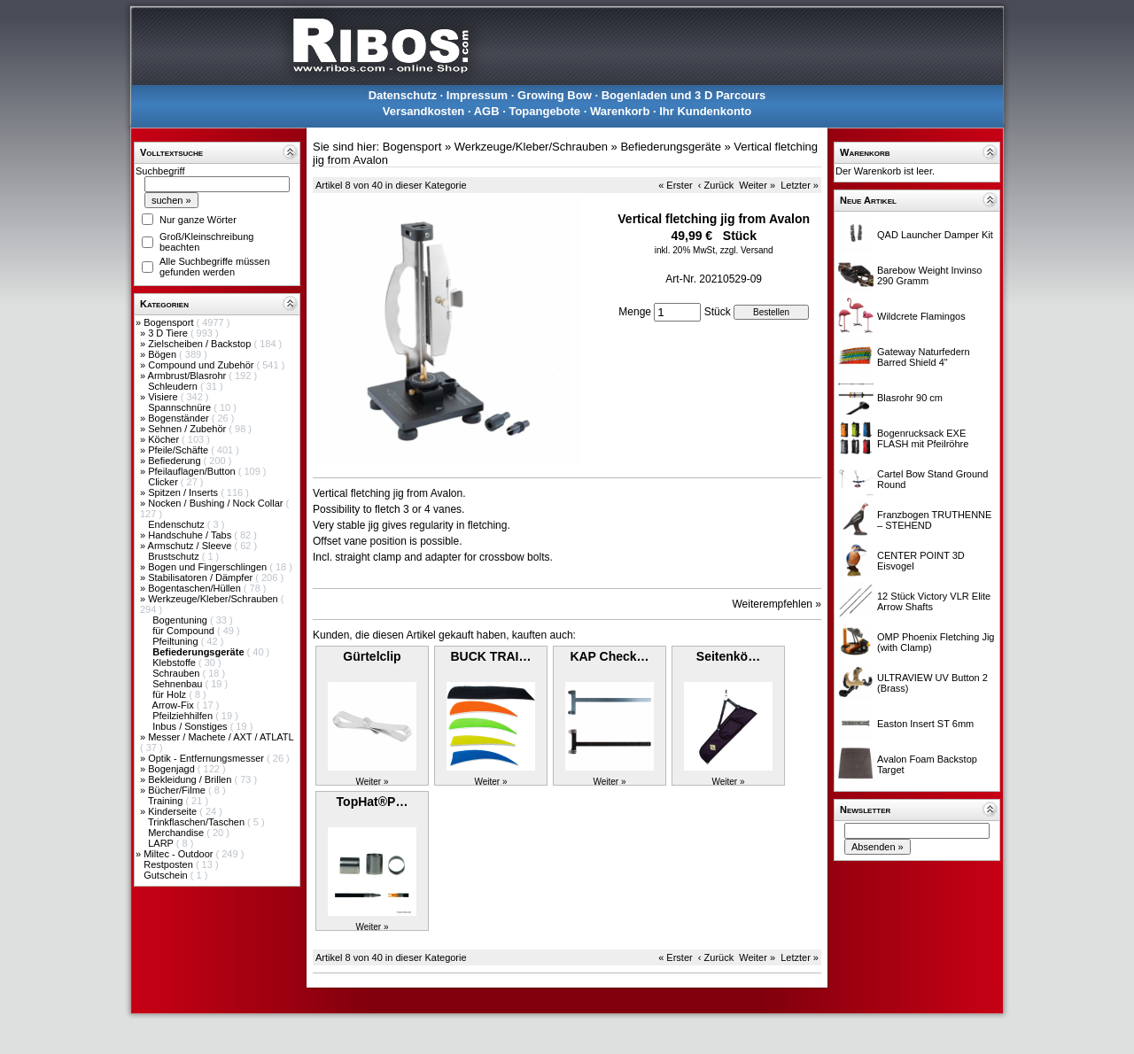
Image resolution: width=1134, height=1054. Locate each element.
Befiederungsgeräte (670, 146)
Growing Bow (554, 95)
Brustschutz (175, 556)
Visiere (164, 396)
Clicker (164, 482)
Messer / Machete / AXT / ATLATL (220, 737)
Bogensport (170, 322)
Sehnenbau (178, 683)
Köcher (165, 439)
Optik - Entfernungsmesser (207, 758)
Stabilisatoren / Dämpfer (201, 577)
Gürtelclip (371, 656)
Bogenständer (180, 418)
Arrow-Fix (174, 705)
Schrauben (177, 673)
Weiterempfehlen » (777, 604)
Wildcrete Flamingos (921, 316)
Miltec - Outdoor (179, 854)
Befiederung (175, 460)
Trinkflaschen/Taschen (197, 822)
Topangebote (544, 111)
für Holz (170, 694)
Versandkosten (424, 111)
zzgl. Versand (746, 250)
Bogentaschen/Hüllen (196, 588)
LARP (162, 843)
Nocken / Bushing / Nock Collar (216, 503)
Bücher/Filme (178, 790)
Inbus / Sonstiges (190, 726)
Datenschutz (403, 95)
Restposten (170, 864)
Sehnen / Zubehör (188, 428)
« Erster (675, 185)
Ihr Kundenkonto (705, 111)
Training (166, 800)
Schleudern (174, 386)
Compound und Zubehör (202, 365)
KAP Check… (609, 656)
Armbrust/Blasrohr (188, 375)
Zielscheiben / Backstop (200, 343)
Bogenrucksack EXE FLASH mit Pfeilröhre (922, 438)
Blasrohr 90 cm (910, 397)
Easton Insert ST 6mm (925, 723)
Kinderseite (173, 811)
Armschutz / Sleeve (191, 545)
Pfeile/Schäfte (179, 450)
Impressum (477, 95)
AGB (487, 111)
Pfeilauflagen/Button (193, 471)
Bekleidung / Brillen (191, 779)
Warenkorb (619, 111)
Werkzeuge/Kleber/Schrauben (214, 598)
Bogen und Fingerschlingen (208, 567)
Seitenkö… (728, 656)
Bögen (163, 354)
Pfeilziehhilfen (183, 715)
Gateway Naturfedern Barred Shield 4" (923, 357)
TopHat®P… (372, 801)
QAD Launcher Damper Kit (935, 234)
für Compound (184, 630)
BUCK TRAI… (491, 656)
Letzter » (800, 185)
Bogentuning (181, 620)
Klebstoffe (175, 662)
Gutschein (167, 875)
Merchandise (177, 832)
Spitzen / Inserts (184, 492)
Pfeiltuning (176, 641)
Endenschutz (177, 524)
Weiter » (757, 185)
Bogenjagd (173, 768)
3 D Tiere (169, 333)
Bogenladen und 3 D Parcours (684, 95)
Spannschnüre (181, 407)
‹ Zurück (716, 185)
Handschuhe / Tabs (191, 535)
